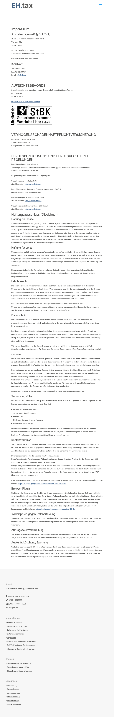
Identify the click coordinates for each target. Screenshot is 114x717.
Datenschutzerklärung (15, 634)
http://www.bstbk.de (33, 184)
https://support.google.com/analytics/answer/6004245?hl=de (42, 483)
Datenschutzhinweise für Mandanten (21, 641)
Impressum (11, 638)
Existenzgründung (14, 704)
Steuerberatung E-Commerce (19, 663)
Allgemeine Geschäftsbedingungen (21, 649)
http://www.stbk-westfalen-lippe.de (25, 101)
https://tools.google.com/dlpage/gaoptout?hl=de (55, 509)
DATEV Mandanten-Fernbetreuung (21, 645)
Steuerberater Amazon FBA (18, 667)
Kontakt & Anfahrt (14, 622)
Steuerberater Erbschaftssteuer (19, 671)
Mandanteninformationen (17, 626)
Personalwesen (13, 689)
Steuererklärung (13, 697)
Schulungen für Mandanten (17, 630)
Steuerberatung (13, 700)
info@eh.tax (21, 75)
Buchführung (12, 685)
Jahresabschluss (13, 693)
